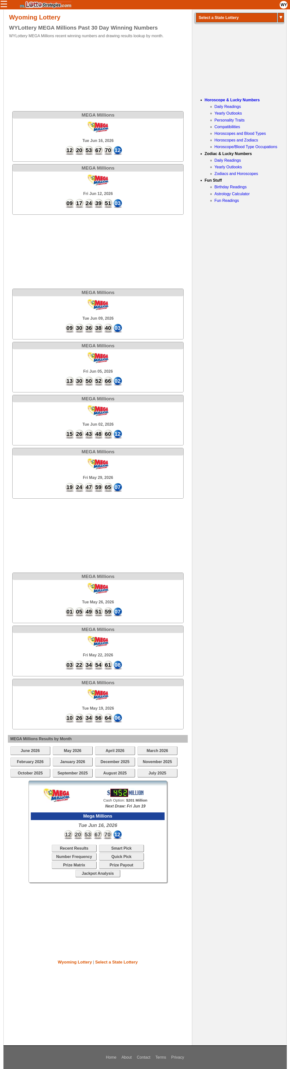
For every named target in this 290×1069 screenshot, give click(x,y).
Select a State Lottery (116, 962)
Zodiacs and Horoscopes (236, 174)
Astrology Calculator (232, 194)
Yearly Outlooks (228, 113)
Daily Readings (227, 107)
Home (111, 1057)
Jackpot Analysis (98, 873)
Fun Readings (226, 200)
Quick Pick (121, 857)
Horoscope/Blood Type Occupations (245, 147)
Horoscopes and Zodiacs (236, 140)
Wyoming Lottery (75, 962)
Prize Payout (121, 865)
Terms (160, 1057)
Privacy (177, 1057)
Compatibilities (227, 127)
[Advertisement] (93, 73)
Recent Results (74, 848)
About (126, 1057)
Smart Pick (121, 848)
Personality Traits (229, 120)
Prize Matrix (74, 865)
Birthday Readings (230, 187)
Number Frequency (74, 857)
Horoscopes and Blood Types (240, 133)
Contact (143, 1057)
